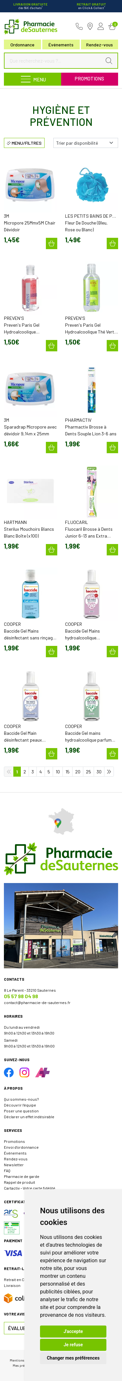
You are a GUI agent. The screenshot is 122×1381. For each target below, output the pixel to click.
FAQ (7, 1170)
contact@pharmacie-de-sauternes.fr (37, 1002)
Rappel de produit (19, 1182)
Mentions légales (23, 1360)
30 (99, 771)
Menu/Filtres (24, 143)
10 (58, 771)
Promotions (89, 78)
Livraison (12, 1285)
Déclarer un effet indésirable (29, 1116)
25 (88, 771)
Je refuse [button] (73, 1344)
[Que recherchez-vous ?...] (54, 60)
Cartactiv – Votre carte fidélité (29, 1188)
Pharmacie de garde (21, 1176)
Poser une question (21, 1110)
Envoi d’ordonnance (21, 1147)
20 (77, 771)
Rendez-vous (16, 1159)
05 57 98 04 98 (21, 996)
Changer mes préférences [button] (73, 1358)
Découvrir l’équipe (20, 1105)
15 (67, 771)
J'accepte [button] (73, 1331)
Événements (61, 44)
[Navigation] (32, 79)
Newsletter (14, 1164)
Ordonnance (22, 44)
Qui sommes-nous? (21, 1099)
